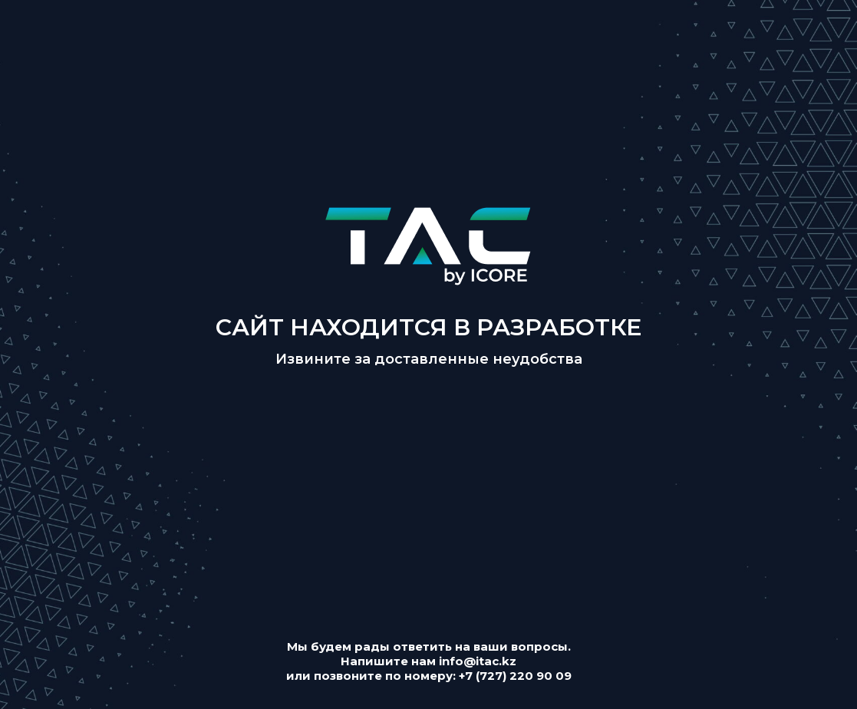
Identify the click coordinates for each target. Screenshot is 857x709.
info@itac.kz (477, 661)
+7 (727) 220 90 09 (515, 675)
